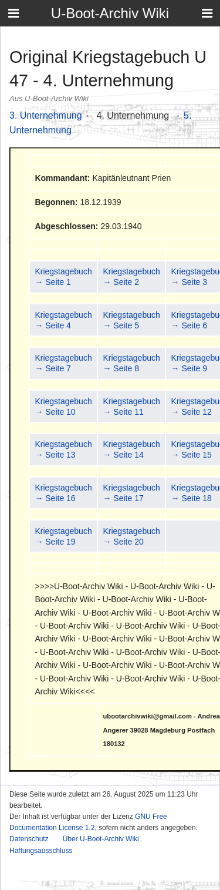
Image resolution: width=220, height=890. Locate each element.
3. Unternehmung (45, 115)
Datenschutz (29, 839)
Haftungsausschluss (40, 851)
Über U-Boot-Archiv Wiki (101, 839)
